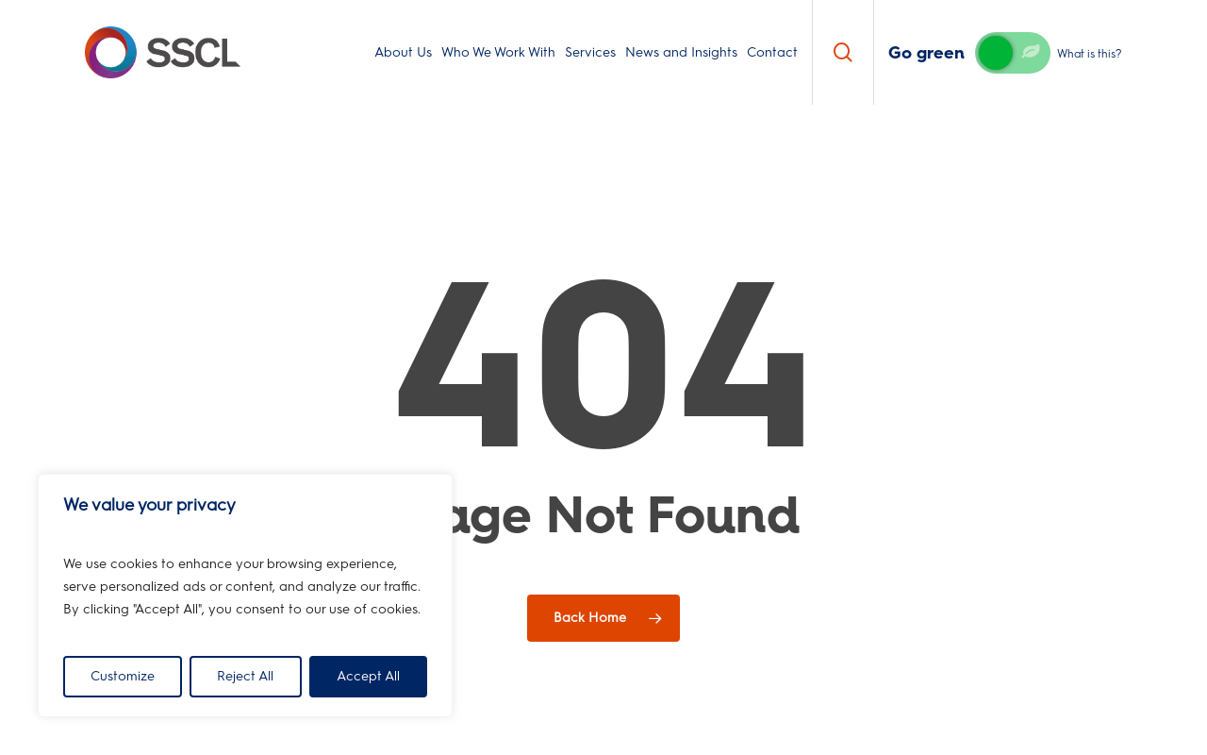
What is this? (1089, 53)
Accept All (368, 676)
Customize (123, 676)
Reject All (245, 676)
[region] (245, 595)
